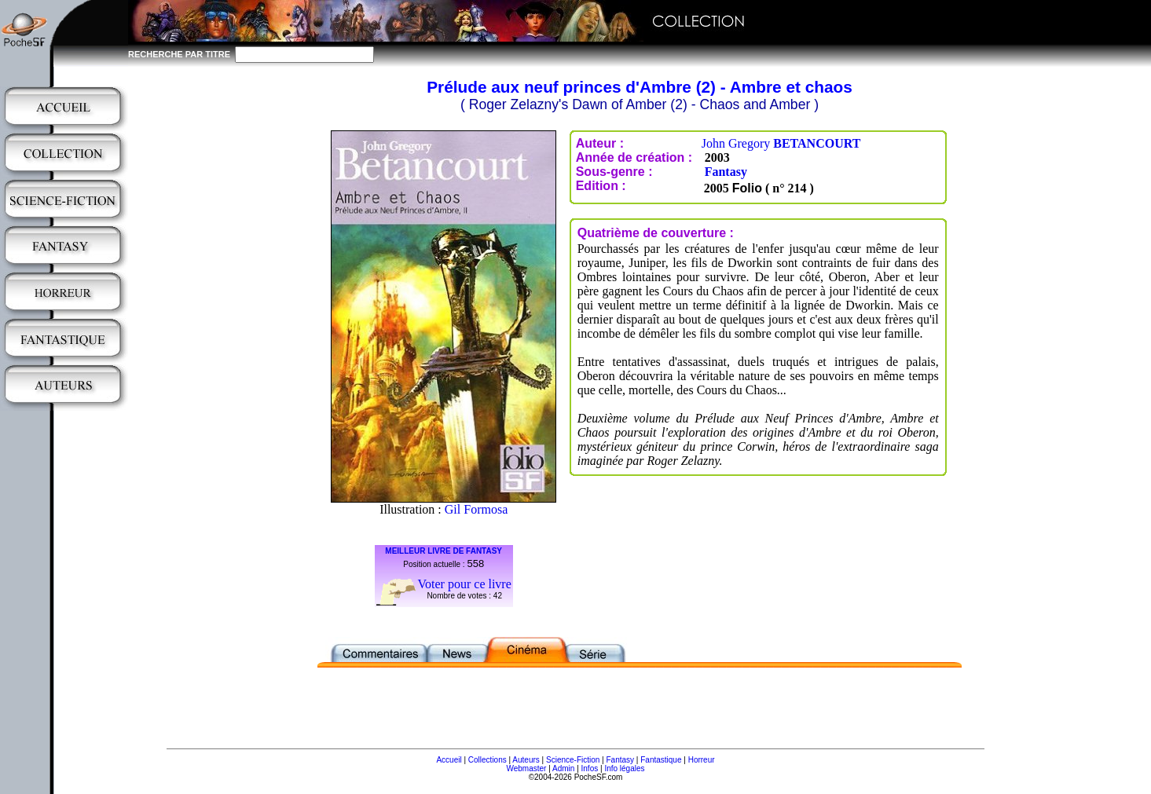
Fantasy (726, 171)
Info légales (624, 768)
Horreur (701, 760)
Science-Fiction (572, 760)
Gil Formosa (476, 509)
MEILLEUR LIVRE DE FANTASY (443, 551)
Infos (590, 768)
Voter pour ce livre (464, 584)
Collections (487, 760)
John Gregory (781, 143)
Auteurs (525, 760)
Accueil (448, 760)
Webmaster (526, 768)
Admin (563, 768)
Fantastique (660, 760)
